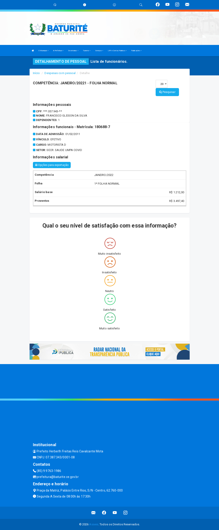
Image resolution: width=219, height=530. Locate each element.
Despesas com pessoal (60, 73)
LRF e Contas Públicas (117, 51)
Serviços (99, 51)
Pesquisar (167, 92)
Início (36, 73)
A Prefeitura (58, 51)
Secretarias (73, 51)
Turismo (87, 51)
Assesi (93, 524)
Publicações (136, 51)
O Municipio (43, 51)
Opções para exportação (51, 165)
